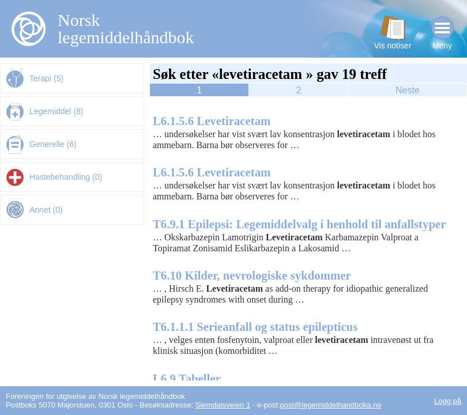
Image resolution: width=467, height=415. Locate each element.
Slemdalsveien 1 (222, 405)
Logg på (447, 401)
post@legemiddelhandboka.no (330, 405)
